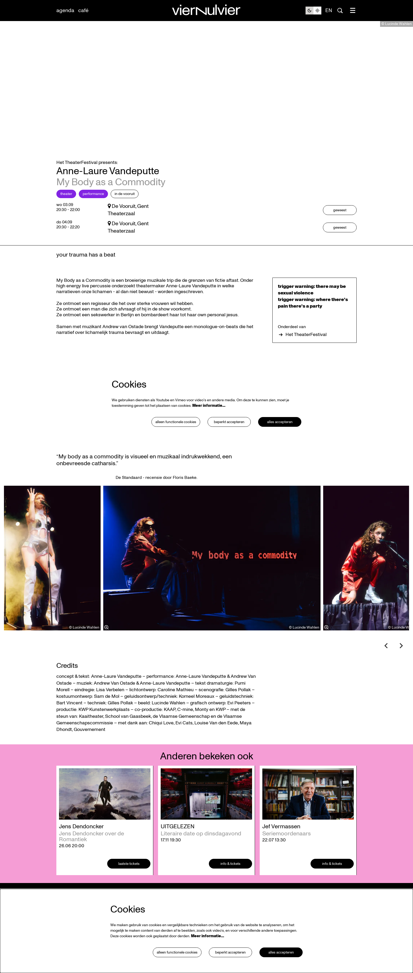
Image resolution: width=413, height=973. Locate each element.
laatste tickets (129, 877)
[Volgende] (401, 659)
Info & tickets (230, 877)
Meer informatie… (208, 419)
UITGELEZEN (177, 840)
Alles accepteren (279, 435)
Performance (93, 207)
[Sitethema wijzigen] (313, 10)
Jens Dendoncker (81, 840)
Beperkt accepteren (229, 435)
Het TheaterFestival (302, 348)
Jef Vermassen (281, 840)
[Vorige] (386, 659)
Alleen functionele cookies (175, 435)
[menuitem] (65, 10)
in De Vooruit (125, 207)
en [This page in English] (328, 10)
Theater (66, 207)
